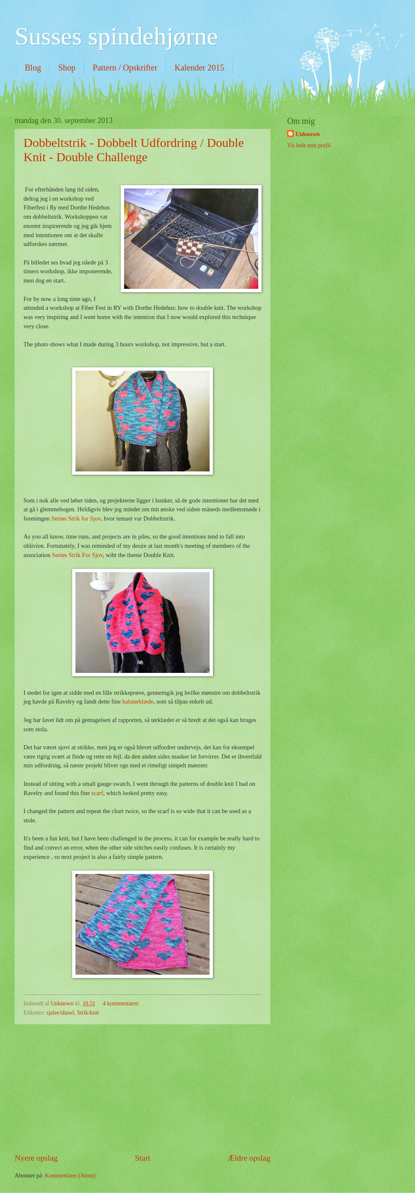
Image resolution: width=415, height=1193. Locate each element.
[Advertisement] (142, 1088)
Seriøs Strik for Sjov (76, 518)
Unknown (308, 134)
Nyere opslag (36, 1158)
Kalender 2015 (199, 67)
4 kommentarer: (122, 1003)
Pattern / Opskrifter (125, 67)
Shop (66, 67)
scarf (97, 793)
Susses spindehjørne (116, 36)
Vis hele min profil (309, 145)
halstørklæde (137, 701)
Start (142, 1158)
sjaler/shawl (60, 1013)
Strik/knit (88, 1013)
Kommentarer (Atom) (70, 1175)
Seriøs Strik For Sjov (77, 555)
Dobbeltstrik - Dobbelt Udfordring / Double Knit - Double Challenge (133, 150)
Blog (33, 67)
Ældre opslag (249, 1158)
